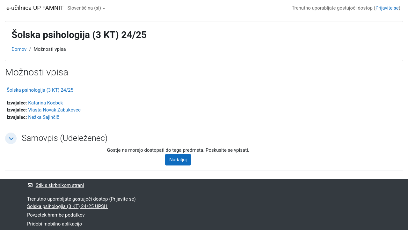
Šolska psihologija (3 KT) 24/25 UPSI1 (67, 206)
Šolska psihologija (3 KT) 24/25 (40, 90)
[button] (11, 138)
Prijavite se (387, 8)
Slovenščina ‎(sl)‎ (84, 8)
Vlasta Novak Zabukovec (54, 110)
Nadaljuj (178, 160)
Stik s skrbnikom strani (55, 185)
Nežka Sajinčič (43, 117)
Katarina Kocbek (45, 103)
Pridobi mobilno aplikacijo (54, 224)
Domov (18, 49)
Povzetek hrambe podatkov (56, 215)
